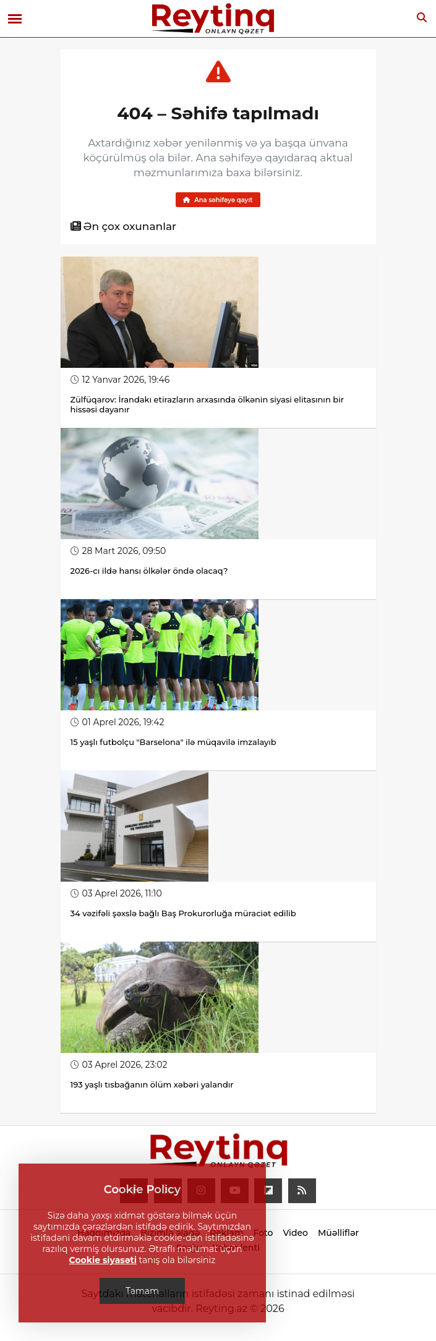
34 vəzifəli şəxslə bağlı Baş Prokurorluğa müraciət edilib (183, 913)
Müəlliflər (338, 1232)
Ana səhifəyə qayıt (217, 200)
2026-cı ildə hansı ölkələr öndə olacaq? (149, 571)
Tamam (142, 1290)
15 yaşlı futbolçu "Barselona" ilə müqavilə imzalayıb (173, 742)
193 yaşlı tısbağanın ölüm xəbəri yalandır (152, 1084)
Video (295, 1232)
